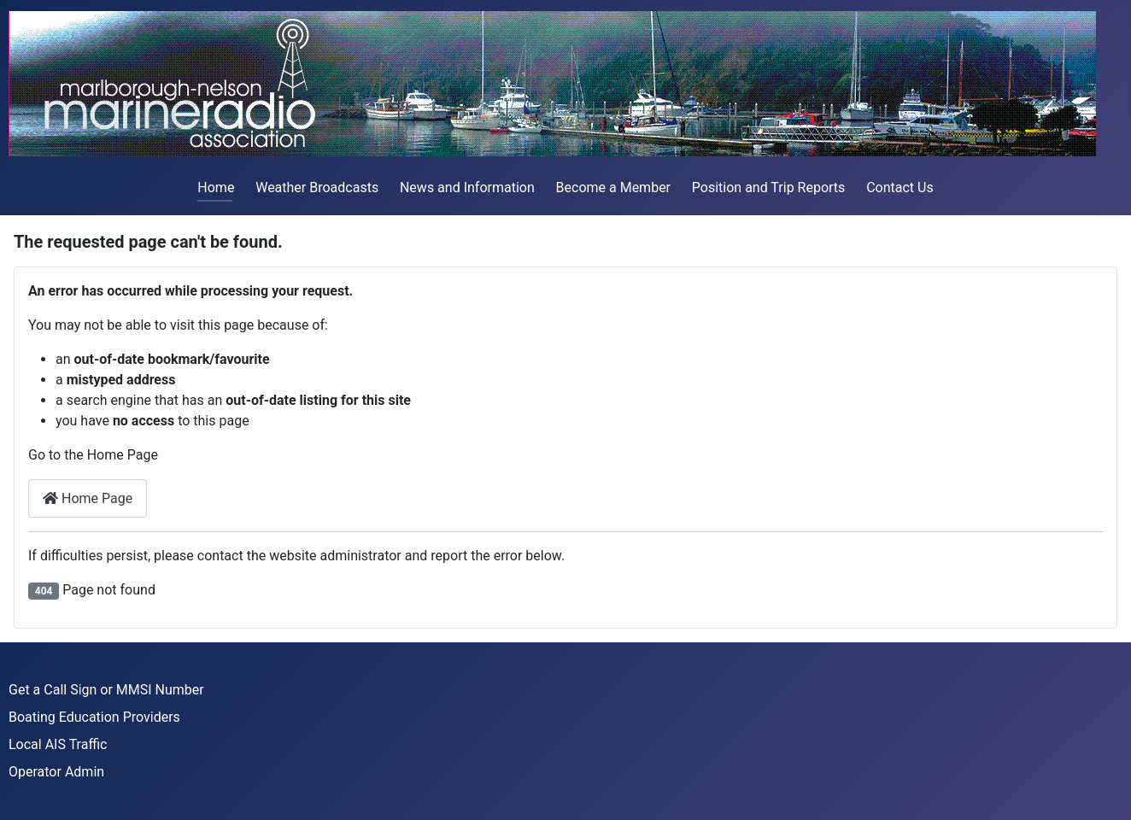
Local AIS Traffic (58, 744)
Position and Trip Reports (769, 187)
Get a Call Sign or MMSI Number (106, 690)
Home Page (87, 498)
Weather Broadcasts (316, 187)
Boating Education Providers (94, 717)
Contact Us (900, 187)
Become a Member (613, 187)
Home (215, 187)
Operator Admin (56, 772)
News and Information (467, 187)
